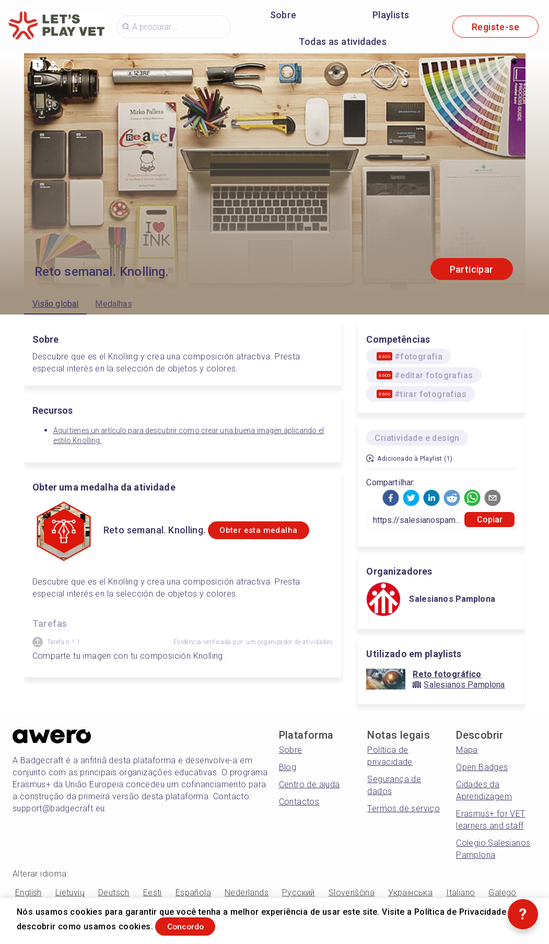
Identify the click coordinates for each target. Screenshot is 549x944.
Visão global (55, 304)
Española (193, 893)
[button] (390, 498)
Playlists (391, 14)
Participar (472, 269)
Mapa (467, 750)
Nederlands (246, 893)
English (28, 893)
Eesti (152, 893)
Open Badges (482, 767)
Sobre (283, 14)
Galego (502, 893)
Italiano (460, 893)
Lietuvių (70, 893)
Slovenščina (352, 893)
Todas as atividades (343, 41)
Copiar (490, 520)
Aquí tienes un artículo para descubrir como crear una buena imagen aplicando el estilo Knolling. (188, 435)
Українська (410, 893)
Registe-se (495, 26)
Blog (288, 767)
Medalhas (113, 304)
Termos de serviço (403, 808)
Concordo (195, 924)
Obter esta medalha (269, 536)
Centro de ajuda (309, 784)
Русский (298, 893)
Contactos (299, 802)
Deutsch (114, 893)
